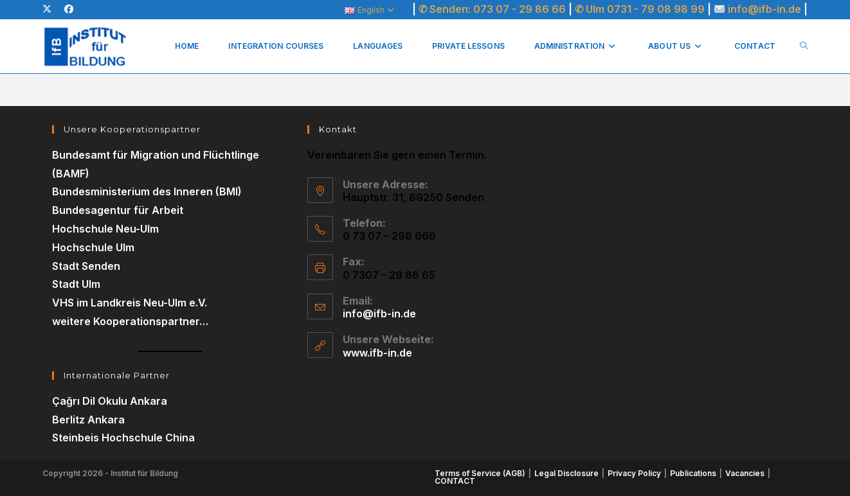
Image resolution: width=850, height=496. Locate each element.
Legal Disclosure (566, 473)
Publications (693, 473)
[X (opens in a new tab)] (50, 9)
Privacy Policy (634, 473)
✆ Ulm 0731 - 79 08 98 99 (640, 9)
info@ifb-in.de (766, 9)
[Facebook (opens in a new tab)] (69, 9)
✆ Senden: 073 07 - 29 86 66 (492, 9)
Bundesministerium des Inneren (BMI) (147, 191)
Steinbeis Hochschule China (123, 437)
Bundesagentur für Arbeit (117, 210)
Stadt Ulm (76, 284)
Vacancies (744, 473)
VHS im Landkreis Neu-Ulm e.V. (129, 302)
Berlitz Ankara (88, 419)
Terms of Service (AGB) (480, 473)
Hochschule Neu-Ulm (105, 228)
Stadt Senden (86, 266)
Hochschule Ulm (93, 247)
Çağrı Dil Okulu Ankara (109, 400)
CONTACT (455, 481)
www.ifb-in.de (377, 352)
